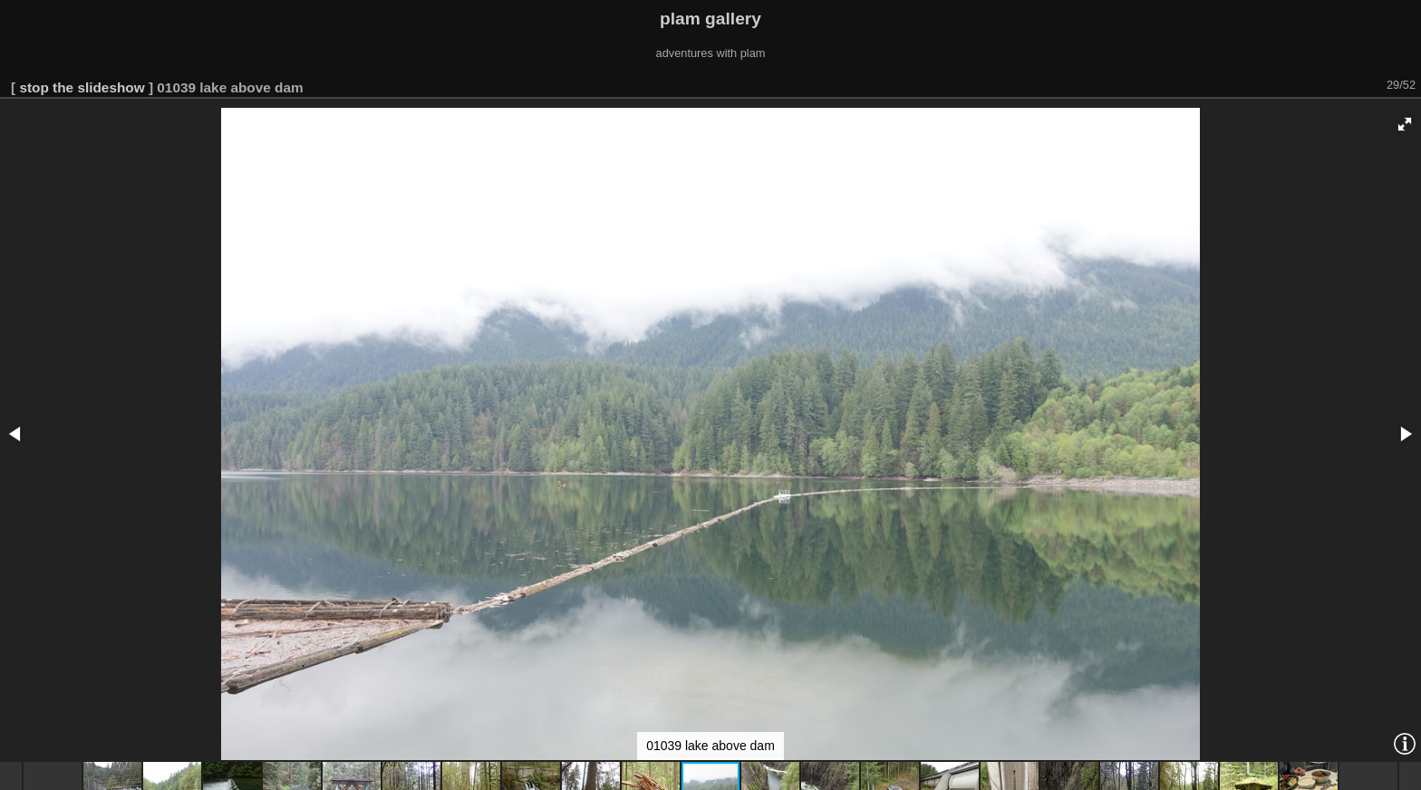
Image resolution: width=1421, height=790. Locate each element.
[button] (1404, 124)
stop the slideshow (81, 87)
